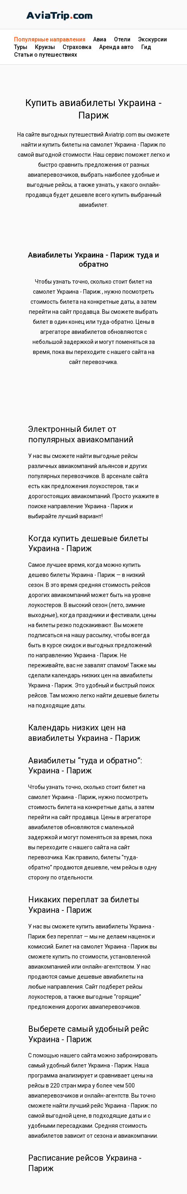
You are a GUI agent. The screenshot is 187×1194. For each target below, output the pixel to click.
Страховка (77, 47)
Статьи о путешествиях (45, 54)
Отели (122, 39)
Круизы (45, 47)
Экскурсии (152, 39)
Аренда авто (116, 47)
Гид (146, 47)
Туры (20, 47)
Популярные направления (49, 39)
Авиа (99, 39)
